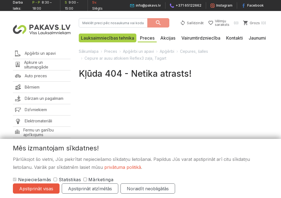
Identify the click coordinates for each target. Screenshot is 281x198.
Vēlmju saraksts (223, 23)
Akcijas (167, 38)
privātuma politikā (122, 167)
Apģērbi (167, 51)
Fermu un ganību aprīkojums (34, 132)
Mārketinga (98, 179)
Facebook (252, 5)
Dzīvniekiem (31, 110)
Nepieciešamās (32, 179)
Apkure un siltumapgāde (31, 65)
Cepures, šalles (194, 51)
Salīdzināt (192, 23)
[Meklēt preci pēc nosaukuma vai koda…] (113, 23)
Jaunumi (257, 38)
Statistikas (67, 179)
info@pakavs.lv (145, 5)
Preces (147, 38)
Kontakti (234, 38)
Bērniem (27, 87)
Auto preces (31, 76)
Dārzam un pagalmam (39, 98)
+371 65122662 (185, 5)
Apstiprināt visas (36, 188)
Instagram (221, 5)
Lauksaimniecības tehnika (107, 38)
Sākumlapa (89, 51)
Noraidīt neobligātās (148, 188)
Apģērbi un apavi (35, 53)
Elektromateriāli (33, 121)
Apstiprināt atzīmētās (90, 188)
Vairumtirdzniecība (200, 38)
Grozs (254, 23)
